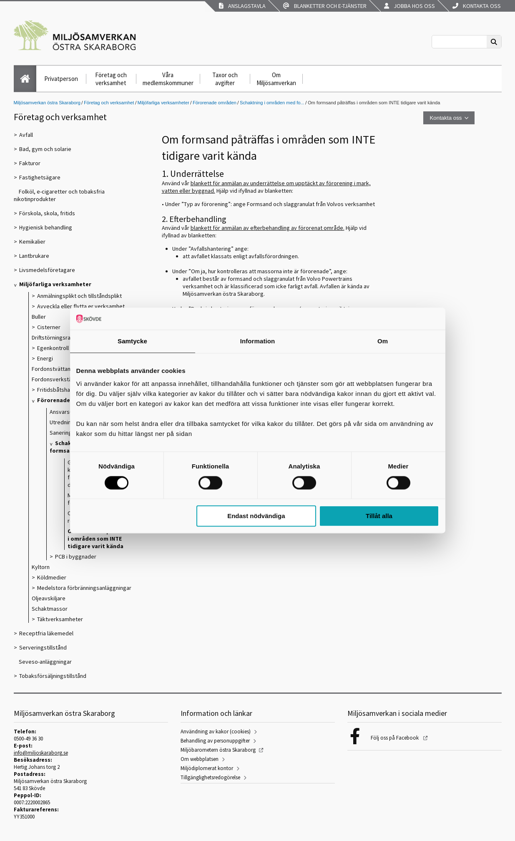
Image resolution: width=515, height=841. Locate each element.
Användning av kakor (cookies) (216, 731)
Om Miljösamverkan (276, 79)
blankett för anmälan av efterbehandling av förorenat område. (267, 228)
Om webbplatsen (200, 759)
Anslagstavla (242, 6)
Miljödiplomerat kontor (207, 768)
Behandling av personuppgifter (215, 740)
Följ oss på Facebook (395, 737)
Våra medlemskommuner (168, 79)
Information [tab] (257, 341)
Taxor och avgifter (225, 79)
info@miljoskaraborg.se (41, 752)
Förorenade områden (214, 102)
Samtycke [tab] (132, 341)
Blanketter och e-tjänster (325, 6)
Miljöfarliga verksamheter (163, 102)
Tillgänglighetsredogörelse (210, 777)
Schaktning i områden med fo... (272, 102)
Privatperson (61, 79)
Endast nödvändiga (256, 516)
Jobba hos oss (409, 6)
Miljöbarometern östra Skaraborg (218, 749)
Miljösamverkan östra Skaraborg (47, 102)
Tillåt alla (379, 516)
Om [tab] (382, 341)
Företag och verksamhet (111, 79)
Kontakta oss (476, 6)
